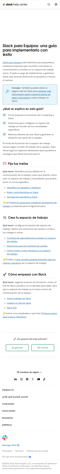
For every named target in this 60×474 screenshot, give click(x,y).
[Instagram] (21, 379)
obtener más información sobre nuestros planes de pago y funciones (31, 94)
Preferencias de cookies (37, 451)
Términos (19, 451)
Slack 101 (12, 307)
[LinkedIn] (15, 379)
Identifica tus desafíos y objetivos (24, 187)
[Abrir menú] (56, 4)
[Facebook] (27, 379)
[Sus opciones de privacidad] (18, 456)
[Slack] (27, 439)
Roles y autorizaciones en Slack (22, 192)
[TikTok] (44, 379)
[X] (33, 379)
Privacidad (7, 451)
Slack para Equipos (12, 62)
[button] (17, 347)
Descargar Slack (10, 445)
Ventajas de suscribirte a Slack (22, 197)
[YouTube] (38, 379)
